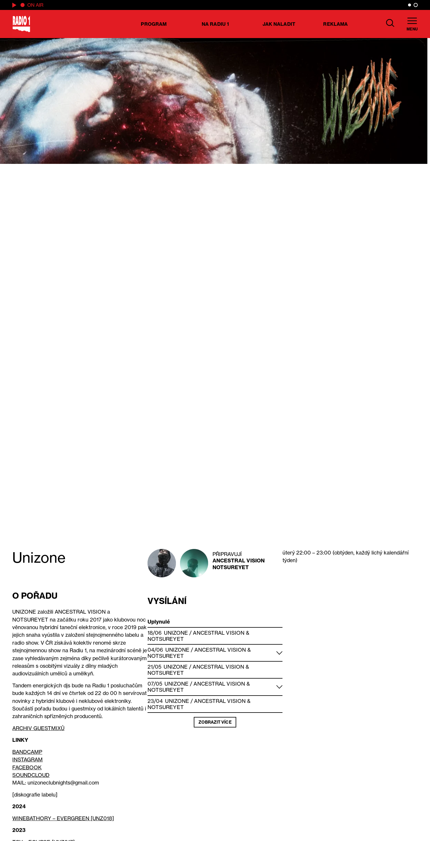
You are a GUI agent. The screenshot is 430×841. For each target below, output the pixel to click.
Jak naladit (279, 24)
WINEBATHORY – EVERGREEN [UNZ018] (63, 818)
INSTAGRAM (27, 759)
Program (154, 24)
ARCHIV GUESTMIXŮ (38, 728)
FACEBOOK (27, 767)
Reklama (335, 24)
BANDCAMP (27, 752)
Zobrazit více (214, 722)
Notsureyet (231, 567)
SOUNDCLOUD (30, 775)
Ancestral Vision (239, 560)
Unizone (176, 633)
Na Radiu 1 (215, 24)
